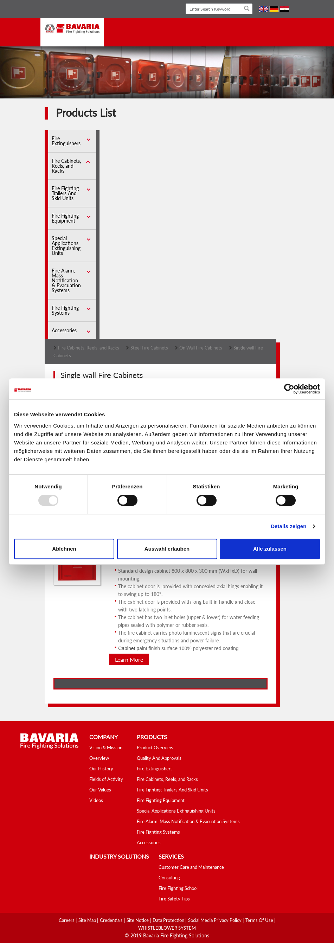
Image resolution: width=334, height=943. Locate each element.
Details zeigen (288, 526)
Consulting (169, 877)
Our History (101, 768)
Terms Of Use (259, 920)
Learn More (129, 659)
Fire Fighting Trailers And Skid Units (65, 193)
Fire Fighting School (178, 888)
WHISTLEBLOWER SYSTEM (167, 928)
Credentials (112, 920)
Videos (96, 800)
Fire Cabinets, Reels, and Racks (66, 166)
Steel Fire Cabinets (149, 348)
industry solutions (119, 856)
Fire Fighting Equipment (65, 218)
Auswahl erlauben (167, 549)
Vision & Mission (105, 747)
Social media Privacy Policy (215, 920)
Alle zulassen (270, 549)
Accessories (64, 330)
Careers (67, 920)
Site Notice (138, 920)
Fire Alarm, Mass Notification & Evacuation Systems (66, 280)
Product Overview (155, 747)
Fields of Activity (106, 779)
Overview (99, 758)
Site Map (87, 920)
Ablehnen (64, 549)
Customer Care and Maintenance (191, 867)
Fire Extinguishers (66, 140)
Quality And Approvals (159, 758)
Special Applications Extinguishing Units (66, 245)
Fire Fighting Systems (65, 310)
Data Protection (169, 920)
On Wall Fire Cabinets (200, 348)
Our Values (100, 790)
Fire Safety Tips (174, 899)
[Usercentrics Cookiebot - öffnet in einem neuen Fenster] (289, 389)
